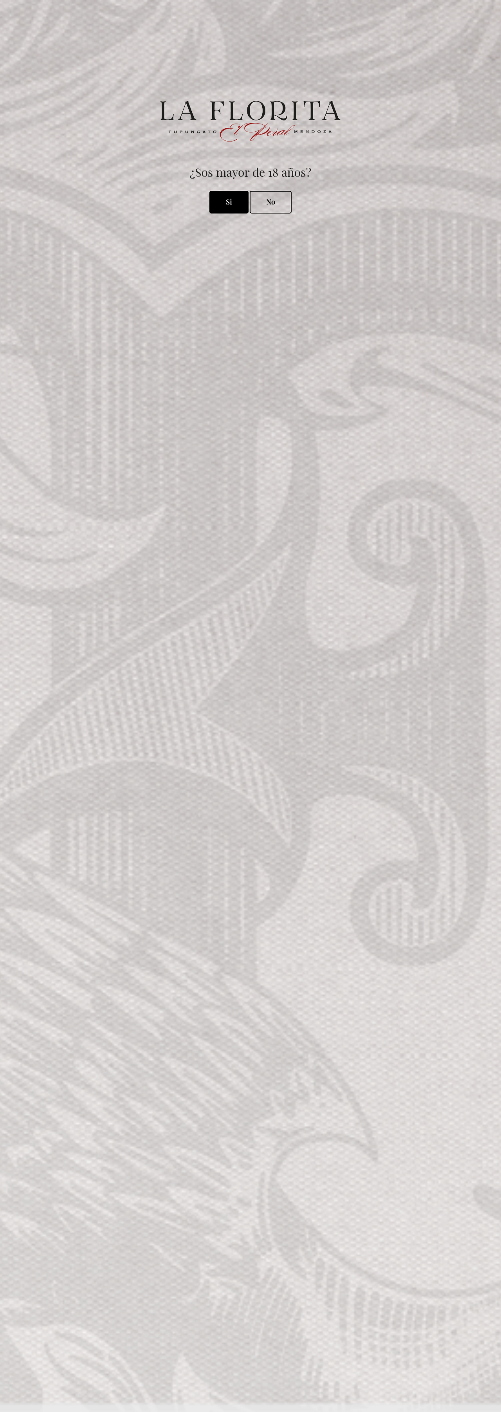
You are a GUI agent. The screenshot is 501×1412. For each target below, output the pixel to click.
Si (229, 201)
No (270, 201)
